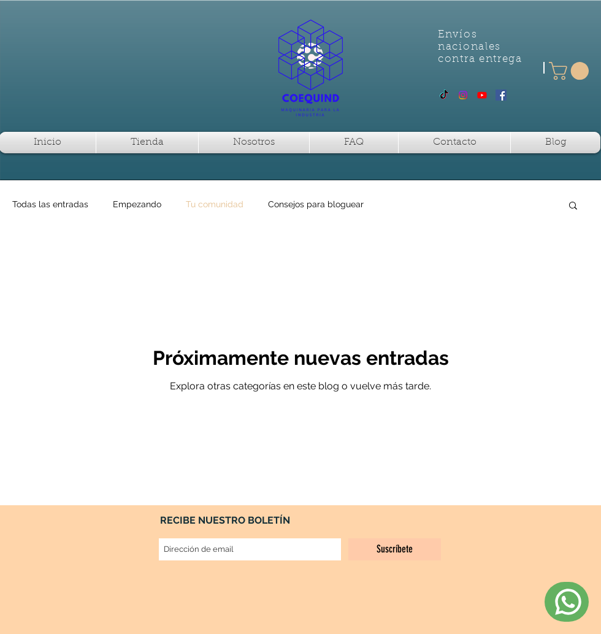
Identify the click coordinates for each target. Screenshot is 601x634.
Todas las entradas (50, 204)
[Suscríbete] (394, 549)
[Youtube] (482, 95)
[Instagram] (463, 95)
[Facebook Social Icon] (501, 95)
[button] (571, 71)
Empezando (137, 204)
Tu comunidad (214, 204)
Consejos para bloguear (316, 204)
